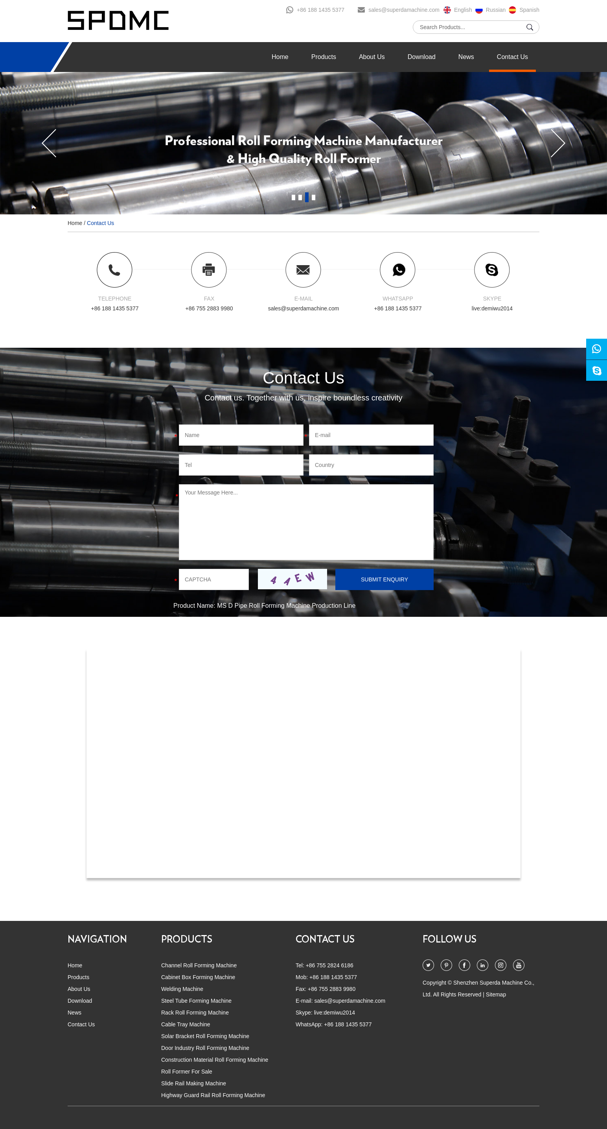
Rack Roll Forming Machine (195, 1012)
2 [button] (300, 197)
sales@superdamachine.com (404, 10)
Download (422, 56)
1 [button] (293, 197)
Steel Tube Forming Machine (196, 1001)
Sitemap (496, 994)
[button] (49, 143)
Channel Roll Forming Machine (199, 965)
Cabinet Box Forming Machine (198, 977)
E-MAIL (303, 298)
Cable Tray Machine (185, 1024)
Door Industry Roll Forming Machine (205, 1048)
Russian (496, 10)
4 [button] (313, 197)
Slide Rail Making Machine (193, 1083)
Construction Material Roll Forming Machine (214, 1060)
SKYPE (492, 298)
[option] (303, 143)
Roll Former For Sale (186, 1071)
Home (280, 56)
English (463, 10)
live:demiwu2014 (492, 308)
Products (323, 56)
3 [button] (307, 197)
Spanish (529, 10)
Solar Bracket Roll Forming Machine (205, 1036)
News (466, 56)
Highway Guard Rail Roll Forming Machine (213, 1095)
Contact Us (512, 56)
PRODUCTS (186, 940)
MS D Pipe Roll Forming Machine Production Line (286, 605)
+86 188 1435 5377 (320, 10)
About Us (372, 56)
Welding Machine (182, 989)
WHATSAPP (398, 298)
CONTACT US (325, 940)
